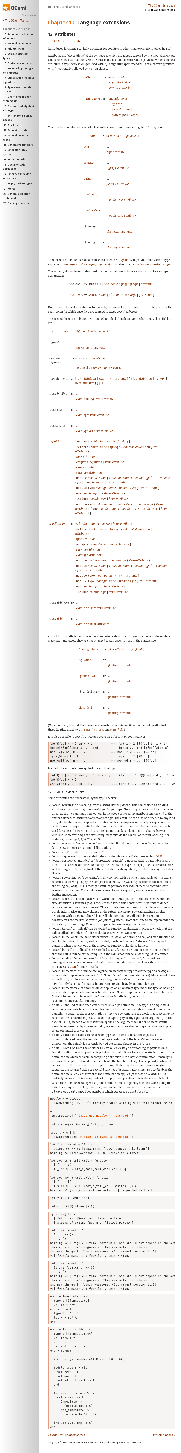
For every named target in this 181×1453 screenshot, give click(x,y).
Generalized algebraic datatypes (19, 108)
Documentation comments (15, 166)
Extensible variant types (17, 137)
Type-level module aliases (17, 89)
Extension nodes (16, 130)
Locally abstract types (15, 56)
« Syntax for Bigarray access (66, 1435)
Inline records (14, 159)
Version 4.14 (29, 15)
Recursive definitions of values (18, 36)
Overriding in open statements (17, 99)
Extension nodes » (163, 1435)
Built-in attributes (67, 41)
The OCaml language (161, 5)
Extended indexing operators (17, 176)
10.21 (101, 852)
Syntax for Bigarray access (17, 117)
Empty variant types (18, 183)
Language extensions (161, 9)
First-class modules (18, 63)
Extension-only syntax (15, 152)
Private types (14, 49)
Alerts (9, 189)
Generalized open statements (16, 196)
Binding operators (17, 203)
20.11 (73, 967)
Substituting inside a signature (18, 80)
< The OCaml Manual (16, 20)
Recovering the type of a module (18, 70)
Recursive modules (17, 43)
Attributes (12, 125)
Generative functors (18, 145)
